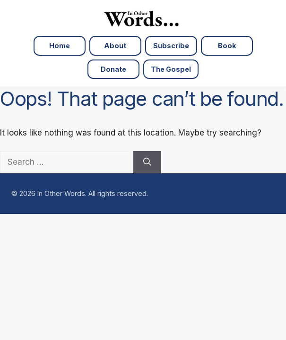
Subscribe (171, 46)
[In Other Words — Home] (143, 18)
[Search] (147, 162)
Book (227, 46)
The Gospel (171, 69)
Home (59, 46)
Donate (113, 69)
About (115, 46)
